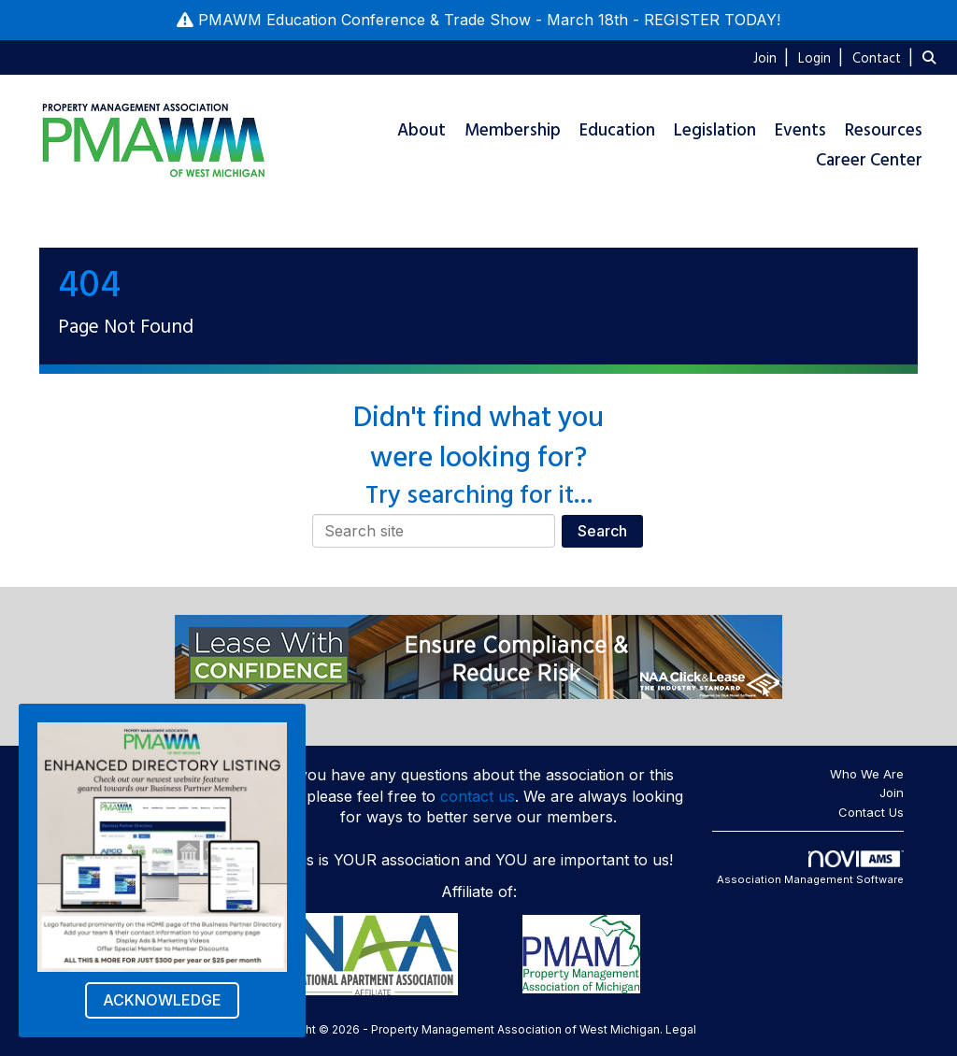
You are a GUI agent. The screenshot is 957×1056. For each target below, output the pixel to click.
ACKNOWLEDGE (162, 1000)
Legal (680, 1029)
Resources (883, 130)
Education (617, 130)
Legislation (715, 130)
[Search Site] (932, 57)
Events (800, 130)
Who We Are (867, 773)
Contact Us (871, 812)
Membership (512, 130)
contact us (477, 796)
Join (891, 792)
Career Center (869, 160)
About (421, 130)
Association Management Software (810, 868)
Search (602, 530)
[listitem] (773, 57)
